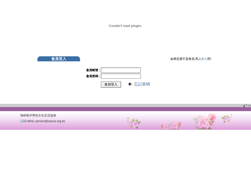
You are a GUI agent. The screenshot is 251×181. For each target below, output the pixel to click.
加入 (204, 59)
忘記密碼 (142, 84)
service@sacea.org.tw (50, 121)
